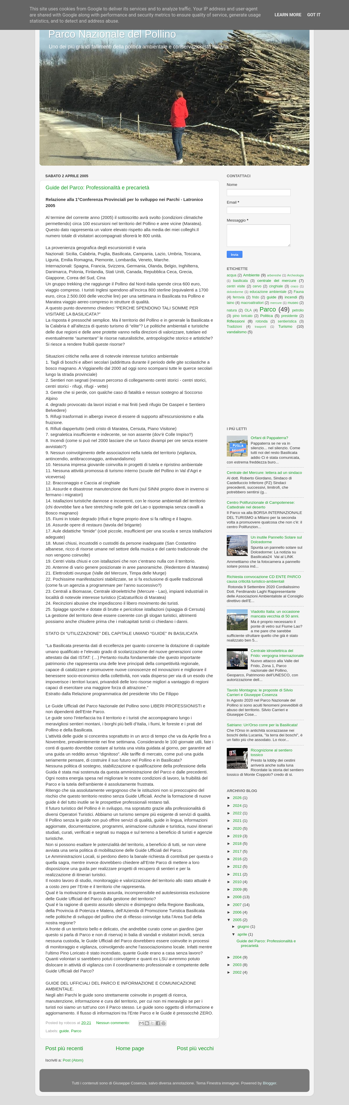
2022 (238, 813)
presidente (289, 316)
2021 (238, 820)
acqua (231, 275)
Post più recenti (64, 1048)
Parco (76, 1031)
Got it (314, 14)
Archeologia (295, 275)
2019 (238, 836)
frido (255, 297)
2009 (238, 889)
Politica (266, 316)
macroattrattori (252, 303)
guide (64, 1031)
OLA (248, 310)
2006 (238, 912)
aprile (243, 934)
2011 (238, 874)
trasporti (260, 326)
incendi (291, 297)
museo (293, 303)
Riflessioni (236, 321)
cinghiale (276, 286)
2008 (238, 897)
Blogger (269, 1083)
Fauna (299, 292)
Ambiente (251, 275)
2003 (238, 965)
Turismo (285, 326)
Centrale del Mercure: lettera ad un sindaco (264, 472)
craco (294, 286)
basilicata (240, 281)
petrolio (298, 310)
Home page (130, 1048)
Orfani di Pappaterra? (269, 438)
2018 (238, 843)
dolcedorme (235, 292)
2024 (238, 805)
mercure (276, 303)
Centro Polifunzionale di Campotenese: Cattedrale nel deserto (261, 504)
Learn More (288, 14)
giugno (244, 926)
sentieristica (287, 321)
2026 (238, 798)
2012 (238, 866)
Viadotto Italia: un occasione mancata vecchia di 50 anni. (275, 613)
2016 (238, 859)
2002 (238, 972)
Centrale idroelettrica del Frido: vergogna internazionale (277, 652)
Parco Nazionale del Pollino (112, 34)
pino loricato (243, 316)
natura (232, 310)
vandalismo (237, 332)
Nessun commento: (113, 1023)
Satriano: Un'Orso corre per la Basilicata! (262, 725)
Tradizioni (234, 327)
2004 (238, 957)
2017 (238, 851)
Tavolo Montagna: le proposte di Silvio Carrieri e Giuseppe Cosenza (260, 692)
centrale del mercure (276, 280)
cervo (257, 286)
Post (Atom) (73, 1060)
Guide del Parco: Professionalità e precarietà (97, 188)
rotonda (261, 321)
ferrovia (238, 297)
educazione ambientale (268, 292)
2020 (238, 828)
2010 (238, 882)
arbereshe (274, 275)
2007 (238, 905)
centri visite (236, 286)
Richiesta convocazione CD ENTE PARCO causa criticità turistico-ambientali (264, 579)
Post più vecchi (195, 1048)
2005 (238, 920)
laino (230, 303)
